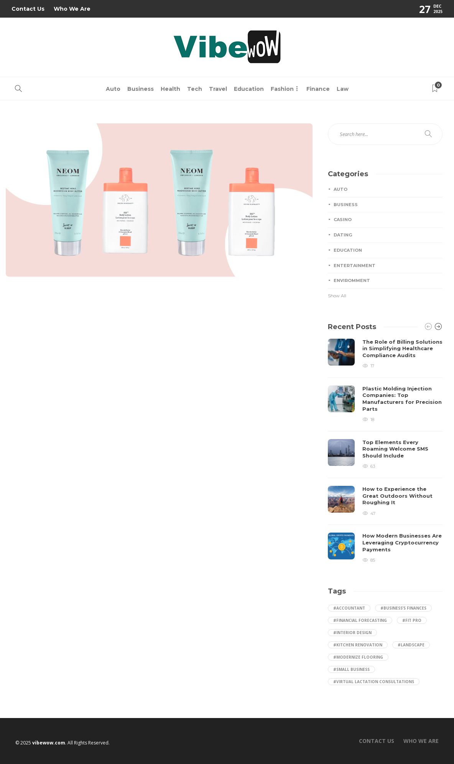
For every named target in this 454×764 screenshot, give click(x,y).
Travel (218, 88)
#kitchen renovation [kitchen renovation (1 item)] (357, 645)
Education (249, 88)
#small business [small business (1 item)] (351, 669)
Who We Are (72, 8)
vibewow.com (48, 742)
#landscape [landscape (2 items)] (411, 645)
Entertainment (354, 265)
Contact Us (28, 8)
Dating (343, 235)
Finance (318, 88)
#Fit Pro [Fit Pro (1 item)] (411, 620)
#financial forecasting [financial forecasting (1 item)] (360, 620)
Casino (343, 219)
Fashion (282, 88)
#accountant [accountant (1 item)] (349, 608)
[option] (385, 451)
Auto (113, 88)
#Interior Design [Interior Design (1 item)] (352, 632)
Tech (194, 88)
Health (170, 88)
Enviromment (352, 280)
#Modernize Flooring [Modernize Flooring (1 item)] (358, 657)
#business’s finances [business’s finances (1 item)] (403, 608)
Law (343, 88)
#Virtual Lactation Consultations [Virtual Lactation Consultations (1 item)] (373, 681)
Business (140, 88)
